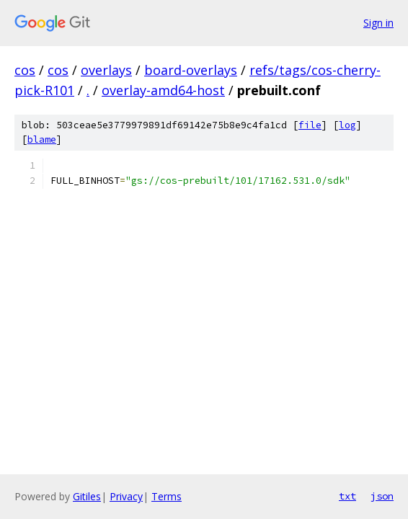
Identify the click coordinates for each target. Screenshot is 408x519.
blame (41, 139)
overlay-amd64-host (163, 90)
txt (347, 495)
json (382, 495)
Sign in (378, 23)
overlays (106, 70)
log (347, 125)
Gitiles (87, 496)
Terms (166, 496)
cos (24, 70)
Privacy (126, 496)
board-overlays (190, 70)
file (309, 125)
